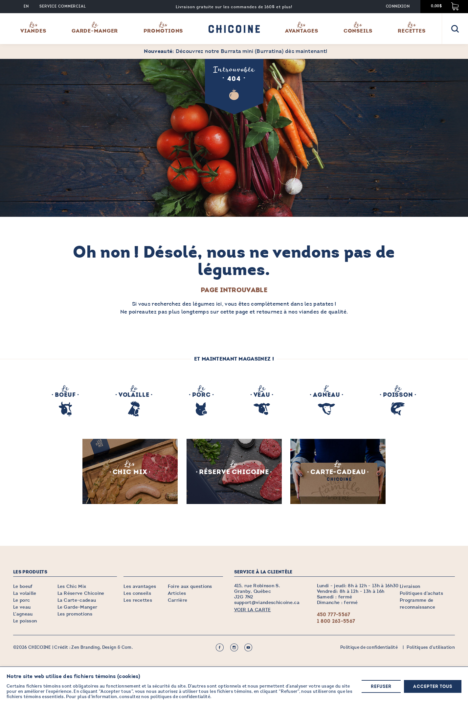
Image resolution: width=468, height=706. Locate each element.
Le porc (21, 600)
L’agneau (23, 614)
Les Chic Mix (71, 587)
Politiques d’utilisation (431, 647)
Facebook (220, 648)
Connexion (398, 6)
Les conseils (137, 593)
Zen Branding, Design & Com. (102, 647)
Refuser (381, 687)
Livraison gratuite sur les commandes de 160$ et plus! (234, 7)
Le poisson (25, 621)
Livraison (410, 587)
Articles (177, 593)
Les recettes (137, 600)
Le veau (22, 607)
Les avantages (139, 587)
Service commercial (62, 6)
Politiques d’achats (421, 593)
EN (26, 6)
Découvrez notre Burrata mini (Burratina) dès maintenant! (235, 51)
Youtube (248, 648)
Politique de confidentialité (369, 647)
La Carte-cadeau (76, 600)
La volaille (24, 593)
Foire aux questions (190, 587)
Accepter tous (432, 687)
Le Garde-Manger (77, 607)
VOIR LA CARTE (252, 610)
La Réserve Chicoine (80, 593)
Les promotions (74, 614)
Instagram (234, 648)
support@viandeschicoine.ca (267, 603)
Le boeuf (23, 587)
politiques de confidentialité (180, 696)
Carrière (178, 600)
